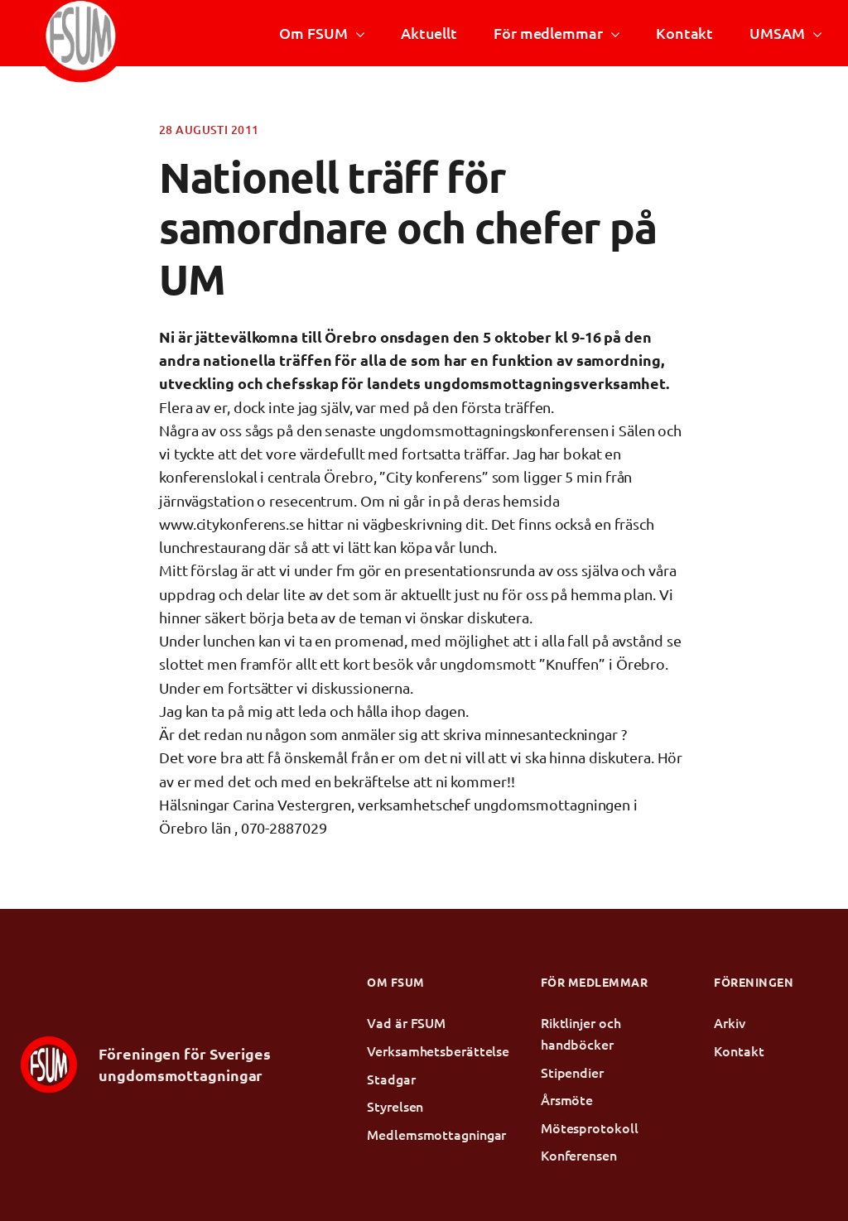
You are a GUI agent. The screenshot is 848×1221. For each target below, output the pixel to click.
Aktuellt (429, 32)
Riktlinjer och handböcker (581, 1033)
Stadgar (391, 1079)
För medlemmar (548, 32)
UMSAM (776, 32)
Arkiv (729, 1022)
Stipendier (572, 1072)
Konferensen (579, 1155)
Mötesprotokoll (589, 1127)
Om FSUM (313, 32)
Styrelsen (395, 1106)
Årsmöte (567, 1099)
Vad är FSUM (406, 1022)
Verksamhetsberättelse (424, 1050)
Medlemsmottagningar (424, 1134)
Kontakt (684, 32)
